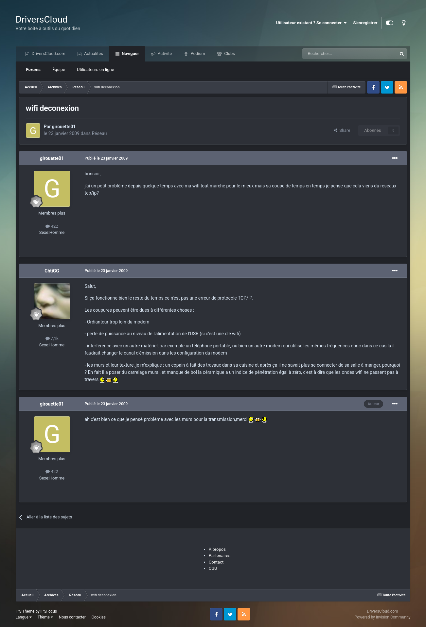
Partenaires (219, 555)
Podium (197, 53)
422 (51, 226)
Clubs (229, 53)
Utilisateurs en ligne (95, 69)
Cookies (99, 617)
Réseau (99, 133)
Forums (33, 69)
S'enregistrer (365, 22)
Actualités (93, 53)
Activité (164, 53)
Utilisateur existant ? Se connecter (311, 23)
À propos (217, 549)
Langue (24, 617)
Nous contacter (72, 617)
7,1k (52, 338)
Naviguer (130, 53)
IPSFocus (49, 611)
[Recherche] (336, 53)
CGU (213, 568)
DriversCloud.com (48, 53)
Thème (45, 617)
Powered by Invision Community (383, 617)
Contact (216, 562)
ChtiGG (51, 270)
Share (342, 130)
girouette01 (64, 126)
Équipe (58, 69)
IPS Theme (25, 611)
